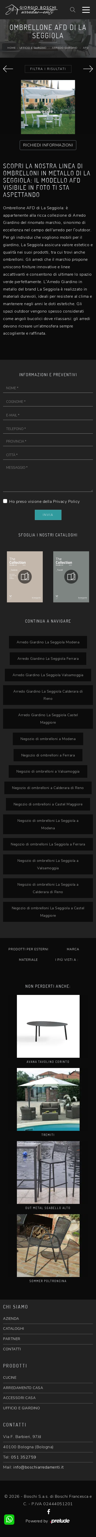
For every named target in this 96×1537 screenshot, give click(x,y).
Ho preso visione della (44, 501)
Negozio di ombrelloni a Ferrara (48, 755)
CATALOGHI (13, 1328)
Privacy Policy (66, 501)
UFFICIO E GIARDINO (21, 1408)
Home (11, 48)
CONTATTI (12, 1349)
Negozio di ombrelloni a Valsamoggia (48, 771)
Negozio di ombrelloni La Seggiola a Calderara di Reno (48, 888)
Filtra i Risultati (48, 69)
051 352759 (23, 1457)
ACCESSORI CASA (19, 1397)
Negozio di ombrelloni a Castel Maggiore (48, 804)
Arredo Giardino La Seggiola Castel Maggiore (48, 718)
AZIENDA (11, 1318)
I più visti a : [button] (66, 960)
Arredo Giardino (65, 48)
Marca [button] (73, 949)
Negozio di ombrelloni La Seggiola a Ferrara (48, 844)
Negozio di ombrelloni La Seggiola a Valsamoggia (48, 864)
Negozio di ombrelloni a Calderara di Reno (48, 787)
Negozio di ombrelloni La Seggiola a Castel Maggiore (48, 911)
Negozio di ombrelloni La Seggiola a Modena (48, 824)
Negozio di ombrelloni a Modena (48, 738)
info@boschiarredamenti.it (38, 1467)
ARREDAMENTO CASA (23, 1387)
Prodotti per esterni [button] (28, 949)
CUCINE (9, 1377)
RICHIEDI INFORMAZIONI (48, 145)
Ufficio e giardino (33, 48)
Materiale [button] (28, 960)
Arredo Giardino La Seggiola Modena (48, 642)
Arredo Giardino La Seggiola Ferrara (48, 658)
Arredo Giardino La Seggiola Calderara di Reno (48, 695)
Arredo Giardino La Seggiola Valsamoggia (48, 674)
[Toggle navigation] (86, 9)
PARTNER (11, 1338)
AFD (86, 48)
